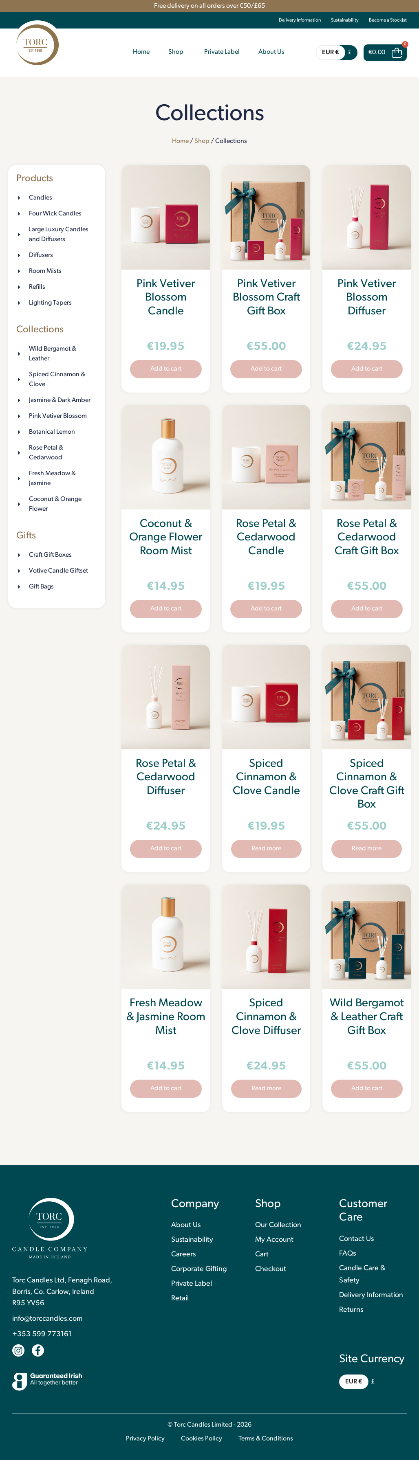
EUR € (330, 52)
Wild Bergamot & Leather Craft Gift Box (367, 1017)
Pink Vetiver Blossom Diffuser (366, 298)
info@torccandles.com (47, 1319)
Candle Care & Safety (362, 1274)
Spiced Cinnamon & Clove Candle (266, 777)
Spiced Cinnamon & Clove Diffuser (266, 1017)
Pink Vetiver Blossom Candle (166, 298)
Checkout (270, 1269)
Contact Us (356, 1239)
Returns (351, 1310)
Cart (262, 1254)
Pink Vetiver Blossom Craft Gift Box (266, 298)
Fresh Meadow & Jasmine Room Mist (165, 1017)
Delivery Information (300, 20)
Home (180, 141)
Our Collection (278, 1225)
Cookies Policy (201, 1439)
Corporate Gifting (199, 1269)
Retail (180, 1298)
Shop (202, 141)
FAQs (347, 1254)
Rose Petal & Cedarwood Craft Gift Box (367, 537)
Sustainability (345, 20)
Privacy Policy (145, 1439)
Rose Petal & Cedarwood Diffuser (166, 777)
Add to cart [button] (165, 369)
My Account (274, 1240)
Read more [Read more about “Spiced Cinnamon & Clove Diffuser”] (266, 1088)
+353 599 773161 (42, 1334)
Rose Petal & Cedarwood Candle (266, 537)
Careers (183, 1254)
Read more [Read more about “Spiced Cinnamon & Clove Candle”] (266, 848)
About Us (186, 1225)
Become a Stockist (388, 20)
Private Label (191, 1284)
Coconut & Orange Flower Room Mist (165, 537)
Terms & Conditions (265, 1439)
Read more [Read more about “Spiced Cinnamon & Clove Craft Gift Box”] (367, 848)
